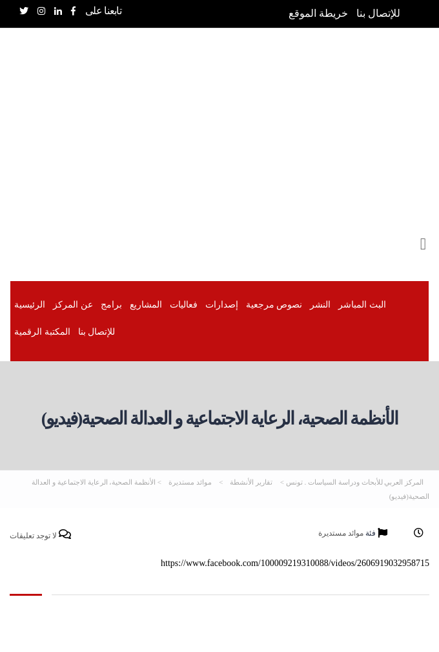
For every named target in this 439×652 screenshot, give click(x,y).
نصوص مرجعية (274, 305)
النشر (320, 305)
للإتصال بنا (378, 13)
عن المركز (73, 305)
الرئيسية (29, 305)
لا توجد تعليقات (40, 535)
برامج (111, 305)
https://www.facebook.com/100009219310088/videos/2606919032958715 (295, 563)
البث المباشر (362, 305)
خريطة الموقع (318, 13)
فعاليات (184, 305)
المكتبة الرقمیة (42, 332)
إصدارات (221, 305)
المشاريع (146, 305)
